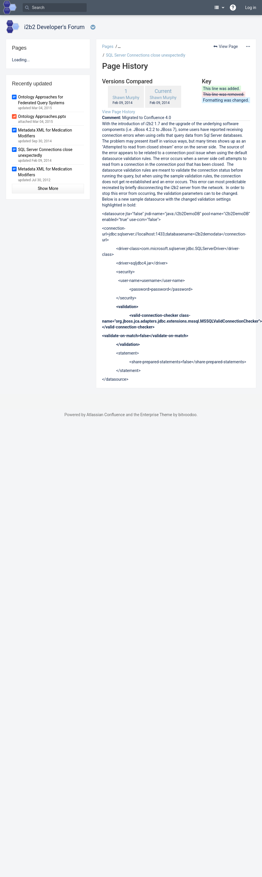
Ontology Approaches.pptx (42, 116)
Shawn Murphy (126, 97)
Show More (48, 188)
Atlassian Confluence (105, 414)
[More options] (248, 46)
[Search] (55, 7)
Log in (250, 7)
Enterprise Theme (156, 414)
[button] (118, 46)
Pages (107, 46)
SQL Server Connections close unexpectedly (145, 55)
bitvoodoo (187, 414)
